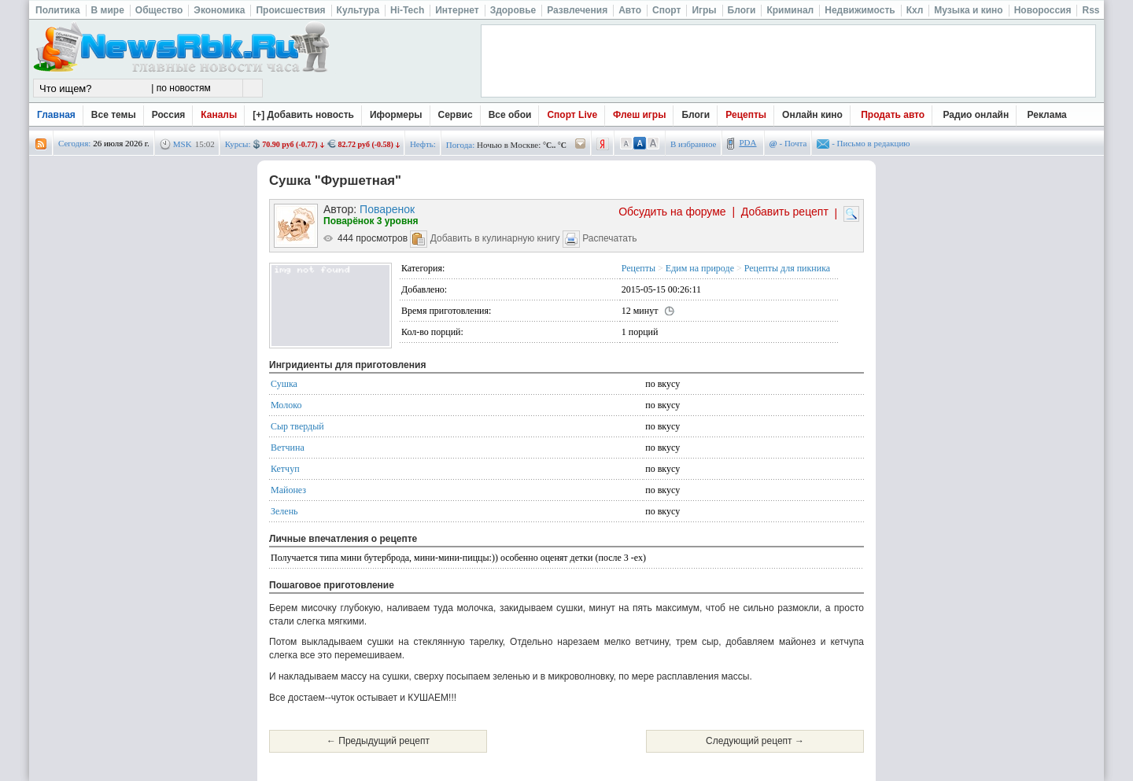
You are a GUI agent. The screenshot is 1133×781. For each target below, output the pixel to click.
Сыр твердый (297, 426)
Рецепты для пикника (787, 268)
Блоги (695, 114)
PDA (748, 142)
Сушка (284, 383)
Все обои (510, 114)
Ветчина (287, 447)
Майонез (288, 489)
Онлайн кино (812, 114)
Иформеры (396, 114)
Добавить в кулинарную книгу (495, 238)
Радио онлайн (976, 114)
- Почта (788, 143)
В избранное (693, 144)
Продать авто (892, 114)
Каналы (219, 114)
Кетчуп (285, 468)
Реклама (1047, 114)
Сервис (455, 114)
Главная (56, 114)
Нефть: (423, 144)
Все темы (113, 114)
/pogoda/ (580, 144)
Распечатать (609, 238)
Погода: (460, 144)
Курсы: (238, 144)
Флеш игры (639, 114)
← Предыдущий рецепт (378, 740)
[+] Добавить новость (303, 114)
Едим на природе (700, 268)
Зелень (284, 511)
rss (40, 144)
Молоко (286, 405)
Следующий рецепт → (755, 740)
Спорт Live (572, 114)
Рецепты (745, 114)
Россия (169, 114)
